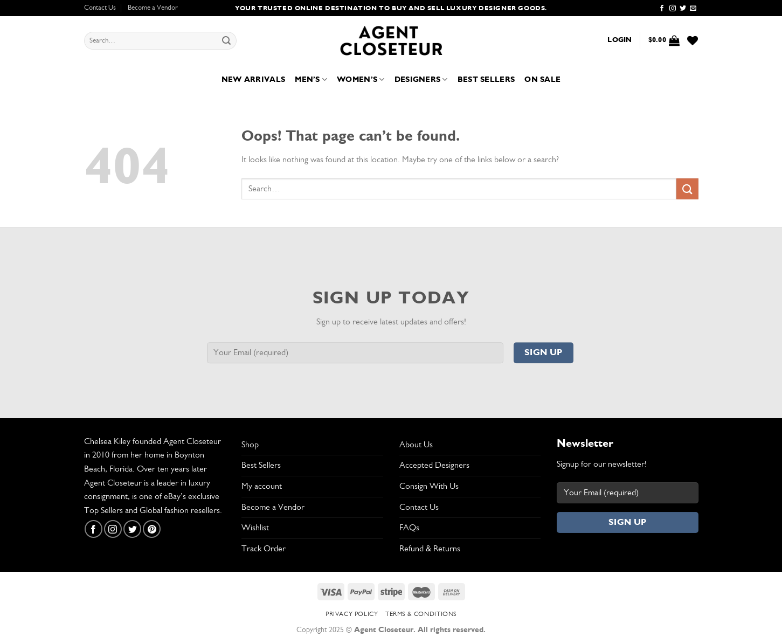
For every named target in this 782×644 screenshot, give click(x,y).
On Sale (542, 79)
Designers (421, 79)
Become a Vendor (153, 7)
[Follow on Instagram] (672, 8)
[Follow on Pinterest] (152, 529)
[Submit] (226, 41)
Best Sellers (486, 79)
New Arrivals (253, 79)
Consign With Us (429, 486)
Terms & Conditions (420, 614)
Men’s (311, 79)
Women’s (361, 79)
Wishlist (255, 527)
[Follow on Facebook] (662, 8)
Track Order (263, 548)
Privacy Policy (352, 614)
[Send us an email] (693, 8)
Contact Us (100, 7)
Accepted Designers (434, 465)
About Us (416, 444)
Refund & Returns (429, 548)
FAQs (409, 527)
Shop (250, 444)
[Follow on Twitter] (683, 8)
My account (261, 486)
